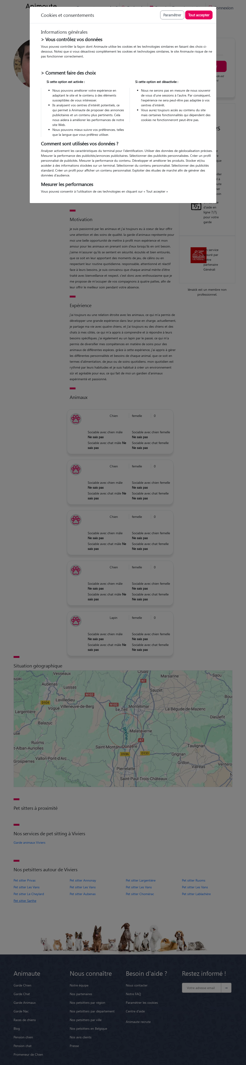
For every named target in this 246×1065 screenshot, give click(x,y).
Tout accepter (199, 14)
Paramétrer (172, 14)
